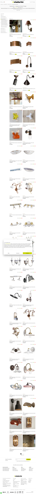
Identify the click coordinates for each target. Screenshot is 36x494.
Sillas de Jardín (22, 470)
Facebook (30, 479)
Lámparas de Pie (3, 28)
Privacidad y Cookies (15, 482)
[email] (21, 459)
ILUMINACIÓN (5, 4)
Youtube (30, 481)
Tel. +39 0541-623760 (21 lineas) (6, 480)
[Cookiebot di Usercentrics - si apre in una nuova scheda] (27, 240)
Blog (13, 480)
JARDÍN (30, 467)
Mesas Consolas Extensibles (6, 470)
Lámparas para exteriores (4, 32)
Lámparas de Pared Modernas (4, 20)
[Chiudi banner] (31, 240)
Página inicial (2, 4)
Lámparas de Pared (10, 4)
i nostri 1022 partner (7, 243)
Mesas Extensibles (5, 467)
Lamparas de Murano (3, 31)
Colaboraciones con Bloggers (16, 483)
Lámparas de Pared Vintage (15, 4)
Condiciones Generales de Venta (16, 481)
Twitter (30, 482)
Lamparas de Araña (3, 16)
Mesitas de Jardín (31, 470)
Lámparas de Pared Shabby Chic (4, 25)
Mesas (13, 467)
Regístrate (28, 459)
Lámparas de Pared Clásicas (4, 21)
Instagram (30, 480)
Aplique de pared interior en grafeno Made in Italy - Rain (29, 88)
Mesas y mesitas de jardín (15, 470)
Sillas (22, 467)
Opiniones (14, 479)
